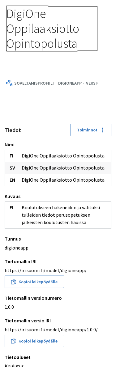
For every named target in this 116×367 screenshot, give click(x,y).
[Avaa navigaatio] (103, 12)
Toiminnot (91, 130)
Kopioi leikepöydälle (34, 282)
